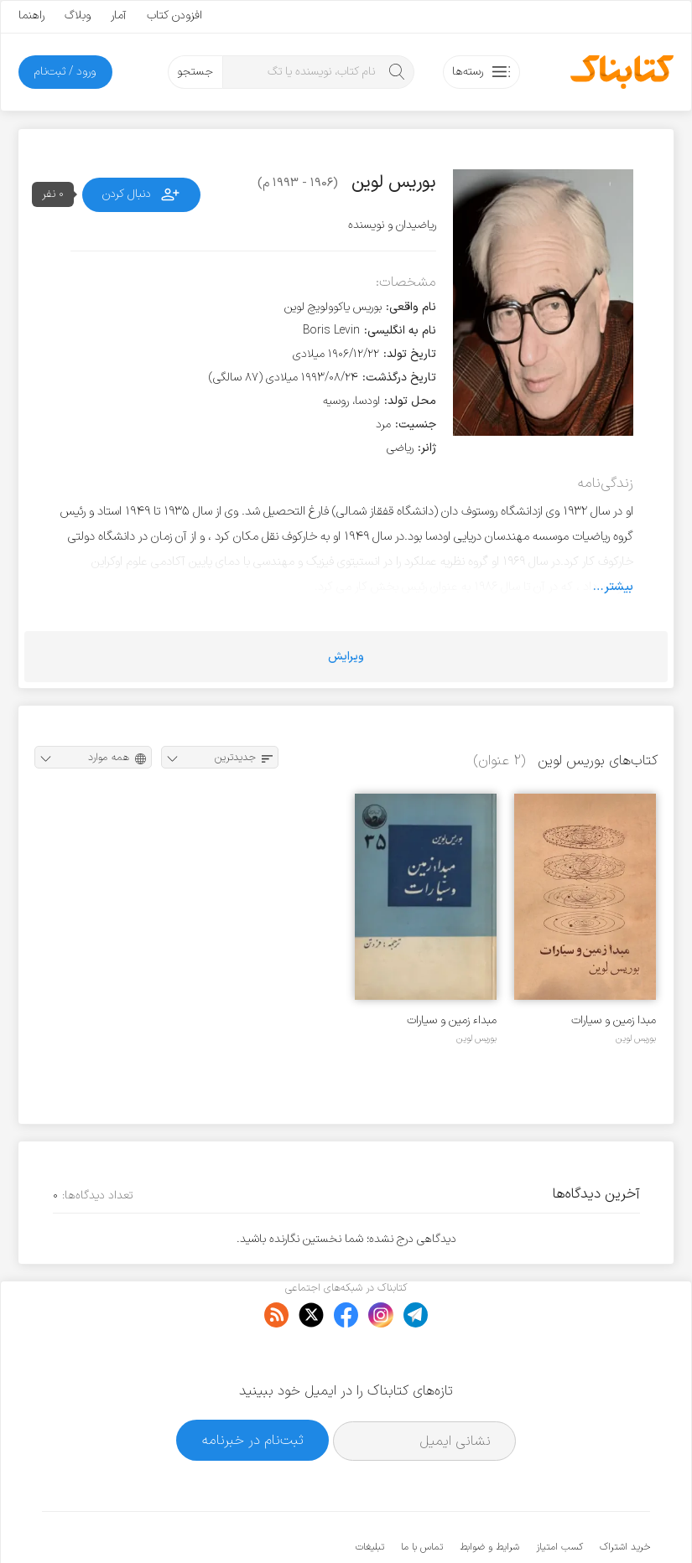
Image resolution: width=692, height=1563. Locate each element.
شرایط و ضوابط (489, 1495)
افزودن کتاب (174, 15)
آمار (119, 15)
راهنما (31, 15)
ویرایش (346, 656)
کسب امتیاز (559, 1495)
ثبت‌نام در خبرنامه (253, 1388)
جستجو (195, 71)
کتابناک (561, 1522)
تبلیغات (370, 1495)
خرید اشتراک (625, 1495)
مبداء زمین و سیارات (452, 1020)
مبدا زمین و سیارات (613, 1020)
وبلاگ (78, 15)
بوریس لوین (636, 1038)
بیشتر (618, 586)
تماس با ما (422, 1495)
